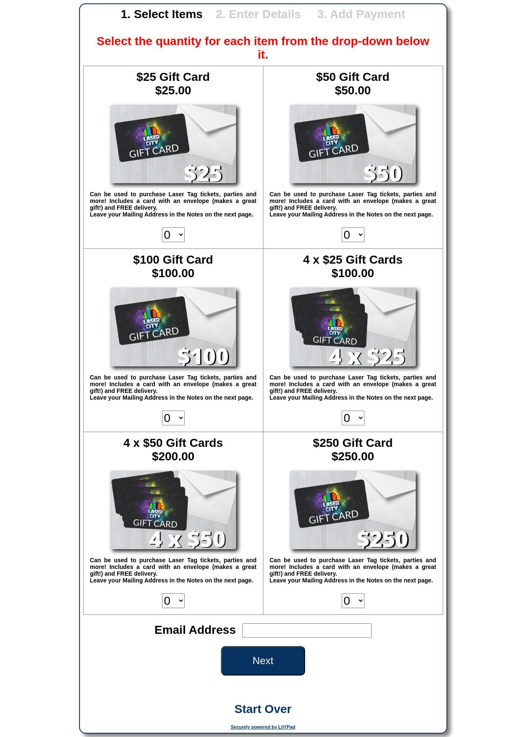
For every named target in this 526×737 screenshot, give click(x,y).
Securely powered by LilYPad (263, 726)
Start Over (262, 709)
